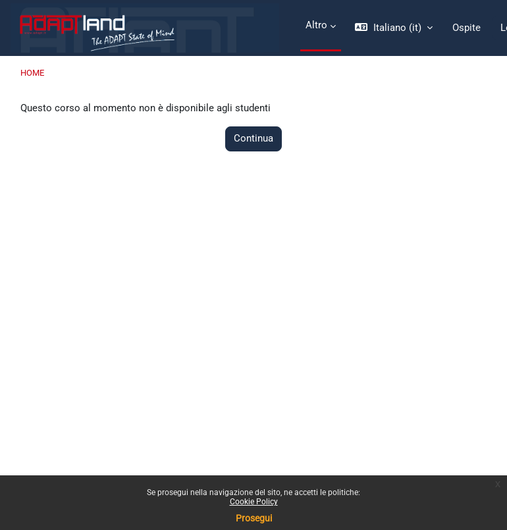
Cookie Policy (254, 501)
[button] (393, 28)
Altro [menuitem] (316, 25)
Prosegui (254, 518)
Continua (253, 138)
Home (32, 73)
